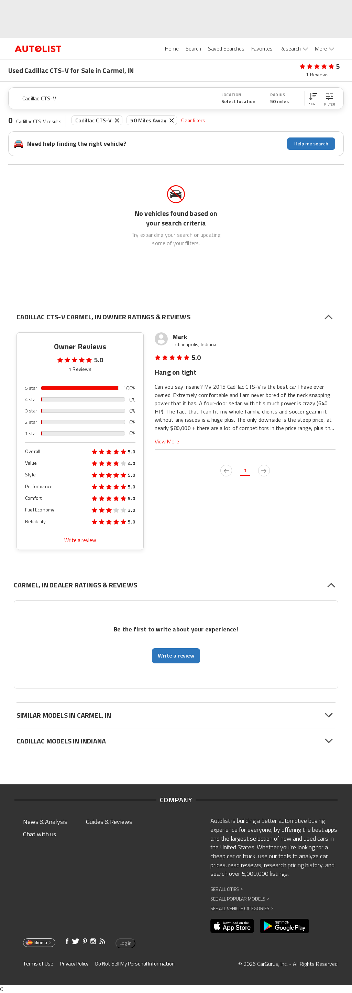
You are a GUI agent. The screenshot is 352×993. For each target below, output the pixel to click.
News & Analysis (45, 821)
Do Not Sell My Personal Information (135, 964)
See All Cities (226, 889)
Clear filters (193, 120)
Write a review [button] (176, 655)
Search (193, 48)
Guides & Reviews (109, 821)
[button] (313, 98)
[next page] (264, 470)
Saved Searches (226, 48)
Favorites (262, 48)
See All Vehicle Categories (241, 908)
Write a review (80, 540)
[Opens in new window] (232, 926)
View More (167, 441)
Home (172, 48)
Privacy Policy (74, 964)
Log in (125, 943)
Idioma (38, 942)
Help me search (311, 143)
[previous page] (226, 470)
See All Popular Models (239, 898)
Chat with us (39, 834)
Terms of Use (38, 964)
